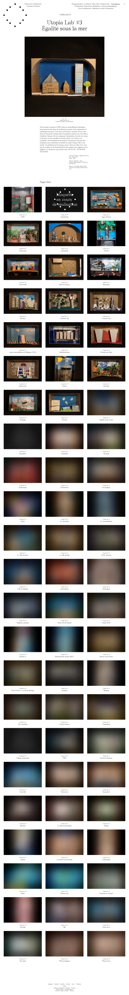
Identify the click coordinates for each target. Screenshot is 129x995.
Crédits (64, 986)
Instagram (50, 984)
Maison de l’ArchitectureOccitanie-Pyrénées (33, 5)
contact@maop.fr (69, 989)
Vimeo (73, 984)
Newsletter (78, 984)
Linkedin (62, 984)
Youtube (68, 984)
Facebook (56, 984)
